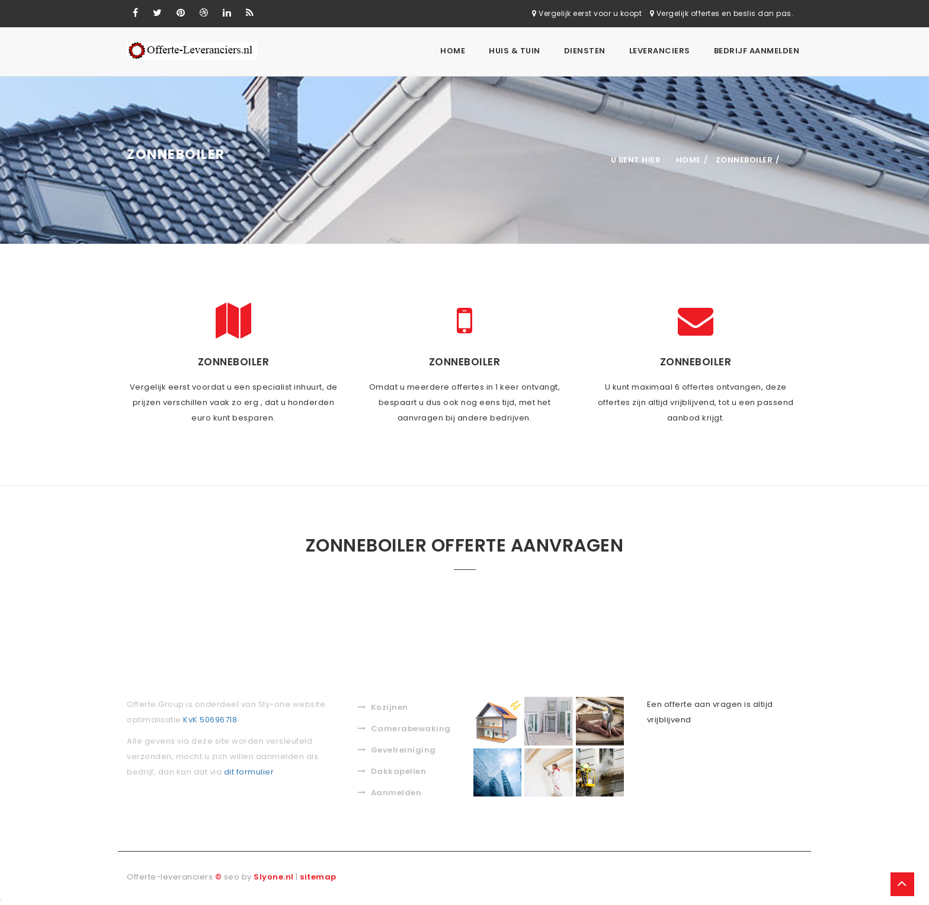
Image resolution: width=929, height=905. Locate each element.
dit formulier (249, 770)
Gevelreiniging (397, 748)
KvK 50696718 (210, 718)
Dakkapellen (392, 770)
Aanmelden (389, 791)
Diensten (585, 50)
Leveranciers (659, 50)
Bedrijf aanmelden (757, 50)
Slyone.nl (274, 875)
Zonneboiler (744, 158)
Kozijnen (383, 706)
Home (452, 50)
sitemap (318, 875)
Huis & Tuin (514, 50)
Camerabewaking (404, 727)
